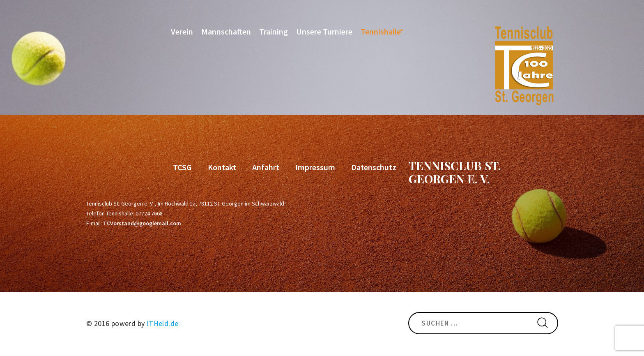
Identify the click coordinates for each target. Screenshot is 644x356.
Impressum (315, 167)
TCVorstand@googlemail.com (142, 223)
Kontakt (222, 167)
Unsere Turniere (324, 31)
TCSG (182, 167)
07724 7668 (149, 213)
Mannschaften (226, 31)
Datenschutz (373, 167)
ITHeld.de (163, 323)
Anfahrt (265, 167)
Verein (182, 31)
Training (273, 31)
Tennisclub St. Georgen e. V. (455, 172)
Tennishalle (381, 31)
